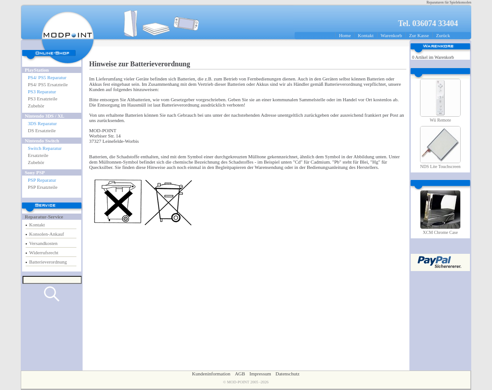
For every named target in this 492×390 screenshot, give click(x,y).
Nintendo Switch (42, 140)
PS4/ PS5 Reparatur (47, 77)
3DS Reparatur (42, 123)
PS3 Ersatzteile (42, 98)
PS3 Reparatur (42, 91)
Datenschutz (287, 373)
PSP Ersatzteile (42, 187)
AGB (240, 373)
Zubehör (36, 105)
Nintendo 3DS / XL (44, 116)
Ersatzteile (38, 155)
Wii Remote (440, 120)
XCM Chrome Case (440, 232)
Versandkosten (43, 243)
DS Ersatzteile (42, 130)
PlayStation (37, 70)
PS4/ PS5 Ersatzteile (48, 84)
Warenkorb (391, 35)
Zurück (443, 35)
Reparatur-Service (44, 216)
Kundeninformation (211, 373)
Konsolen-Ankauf (46, 234)
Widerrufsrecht (43, 252)
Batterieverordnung (48, 261)
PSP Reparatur (42, 180)
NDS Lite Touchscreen (440, 166)
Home (345, 35)
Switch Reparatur (45, 148)
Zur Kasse (419, 35)
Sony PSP (35, 172)
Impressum (260, 373)
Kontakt (365, 35)
